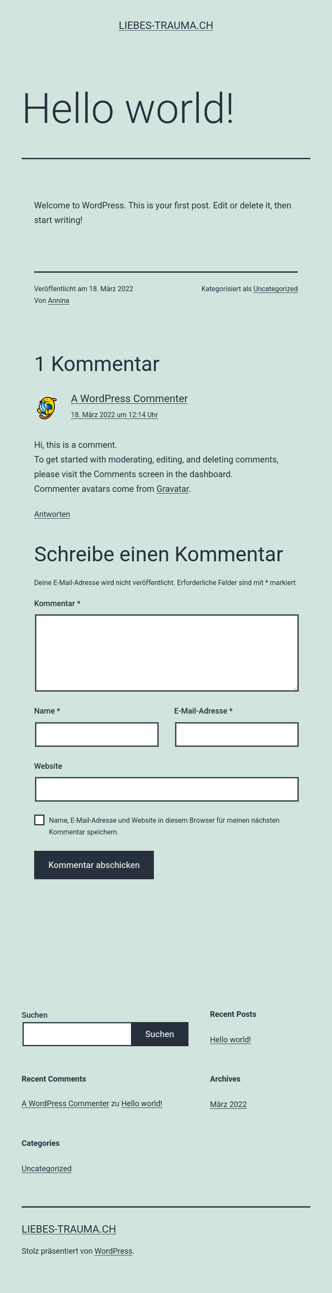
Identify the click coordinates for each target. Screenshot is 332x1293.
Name (47, 710)
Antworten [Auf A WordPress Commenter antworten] (52, 514)
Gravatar (172, 489)
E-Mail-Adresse (203, 710)
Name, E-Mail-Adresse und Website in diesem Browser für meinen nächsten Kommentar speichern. (164, 826)
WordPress (113, 1250)
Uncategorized (275, 289)
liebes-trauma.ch (166, 25)
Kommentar (57, 603)
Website (48, 766)
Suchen (35, 1014)
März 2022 (228, 1104)
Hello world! (230, 1039)
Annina (59, 300)
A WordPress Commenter (129, 399)
